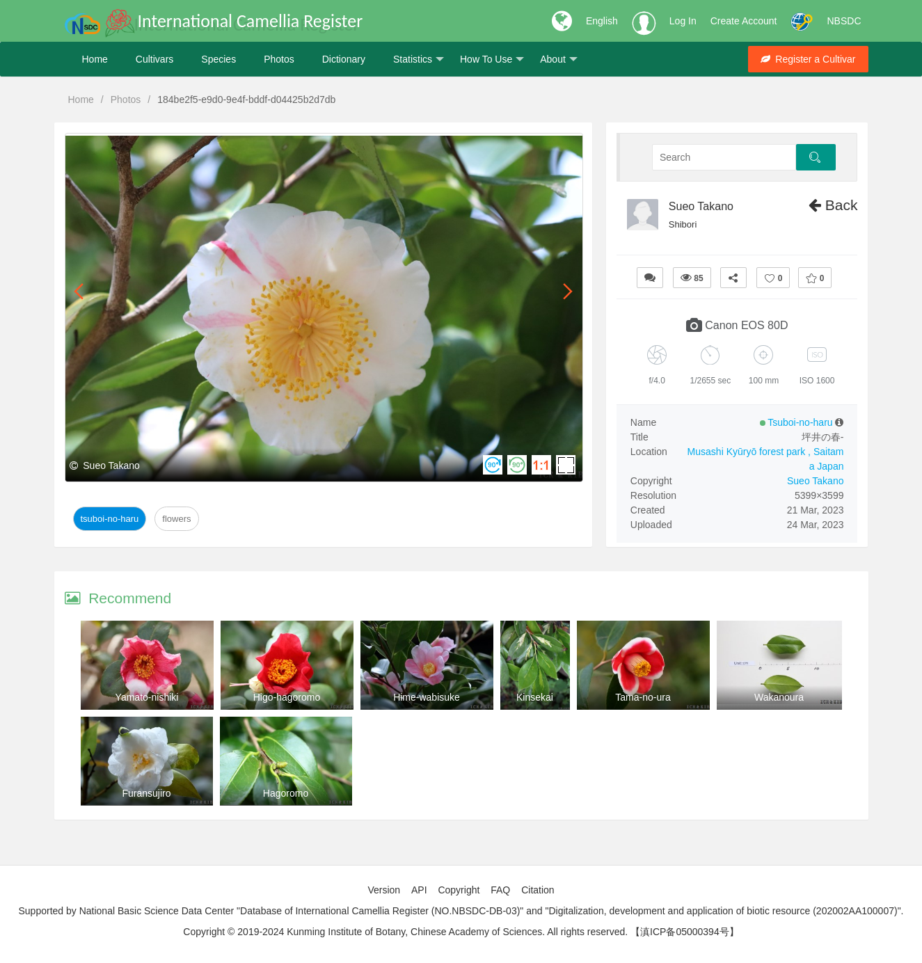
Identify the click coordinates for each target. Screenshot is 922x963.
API (419, 890)
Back (833, 205)
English (602, 20)
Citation (537, 890)
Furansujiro (146, 793)
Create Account (743, 20)
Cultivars (154, 59)
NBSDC (844, 20)
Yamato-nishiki (147, 697)
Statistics (418, 59)
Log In (683, 20)
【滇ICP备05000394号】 (684, 931)
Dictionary (343, 59)
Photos (279, 59)
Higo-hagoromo (287, 697)
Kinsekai (534, 697)
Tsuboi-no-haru (110, 519)
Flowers (176, 519)
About (559, 59)
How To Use (492, 59)
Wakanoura (779, 697)
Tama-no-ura (642, 697)
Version (383, 890)
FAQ (500, 890)
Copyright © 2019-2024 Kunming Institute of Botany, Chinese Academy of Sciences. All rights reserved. (405, 931)
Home (95, 59)
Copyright (458, 890)
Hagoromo (285, 793)
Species (218, 59)
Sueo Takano (701, 206)
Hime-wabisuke (426, 697)
